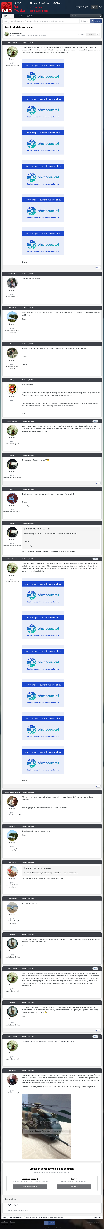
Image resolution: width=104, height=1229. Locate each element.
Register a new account (30, 1186)
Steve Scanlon (16, 33)
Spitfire (12, 344)
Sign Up (94, 7)
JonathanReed (12, 274)
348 (12, 813)
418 (12, 400)
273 (12, 63)
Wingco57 (12, 308)
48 (12, 509)
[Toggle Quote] (25, 529)
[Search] (79, 16)
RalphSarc (12, 1070)
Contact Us (4, 1224)
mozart (12, 934)
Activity (20, 16)
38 (12, 955)
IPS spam (45, 1228)
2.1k (12, 1091)
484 (12, 294)
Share (81, 34)
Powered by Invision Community (93, 1224)
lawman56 (12, 862)
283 (12, 883)
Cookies (12, 1224)
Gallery (31, 16)
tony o (12, 489)
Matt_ (12, 380)
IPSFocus (12, 1222)
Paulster (12, 455)
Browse (8, 16)
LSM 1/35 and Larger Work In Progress (33, 35)
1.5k (12, 475)
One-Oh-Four (12, 898)
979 (12, 364)
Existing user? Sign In (82, 7)
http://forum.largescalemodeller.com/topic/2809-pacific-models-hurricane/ (48, 1041)
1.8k (12, 919)
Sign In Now (74, 1186)
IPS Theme (4, 1222)
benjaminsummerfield (12, 792)
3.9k (12, 328)
